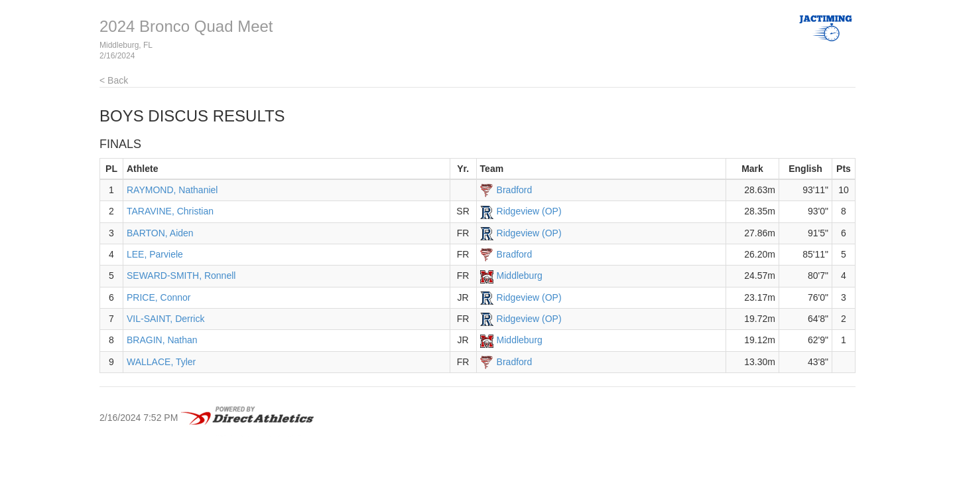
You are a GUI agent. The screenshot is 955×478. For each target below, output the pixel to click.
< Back (113, 80)
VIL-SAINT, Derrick (165, 318)
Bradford (515, 190)
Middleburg (519, 275)
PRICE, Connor (158, 297)
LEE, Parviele (155, 254)
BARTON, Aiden (160, 233)
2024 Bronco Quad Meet (186, 26)
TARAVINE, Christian (170, 211)
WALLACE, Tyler (161, 362)
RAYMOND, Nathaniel (172, 190)
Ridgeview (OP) (529, 211)
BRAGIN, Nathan (162, 340)
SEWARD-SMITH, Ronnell (181, 275)
